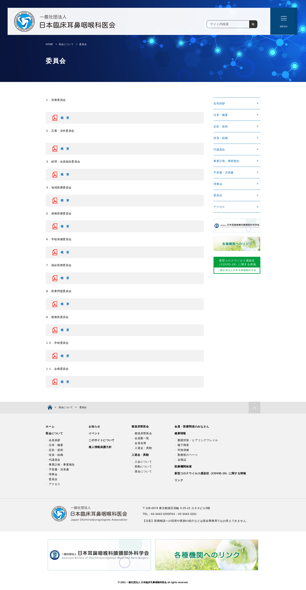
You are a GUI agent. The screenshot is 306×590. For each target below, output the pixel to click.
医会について (54, 433)
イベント (94, 433)
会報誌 (182, 459)
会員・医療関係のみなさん (191, 426)
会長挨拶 (219, 103)
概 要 (65, 117)
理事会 (217, 184)
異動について (143, 466)
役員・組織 (220, 138)
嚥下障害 (183, 445)
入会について (143, 461)
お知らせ (94, 426)
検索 (253, 24)
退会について (143, 471)
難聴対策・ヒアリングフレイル (198, 440)
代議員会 (219, 149)
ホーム (50, 426)
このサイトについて (102, 440)
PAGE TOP (254, 407)
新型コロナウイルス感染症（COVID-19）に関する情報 (210, 473)
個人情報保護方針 (100, 447)
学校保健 (183, 449)
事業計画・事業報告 (226, 161)
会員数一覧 (142, 438)
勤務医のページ (188, 454)
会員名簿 (140, 443)
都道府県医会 (140, 426)
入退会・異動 (143, 448)
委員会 (217, 195)
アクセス (219, 207)
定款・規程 (220, 126)
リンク (178, 480)
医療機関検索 (183, 466)
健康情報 (180, 433)
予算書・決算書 (223, 172)
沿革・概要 (220, 114)
